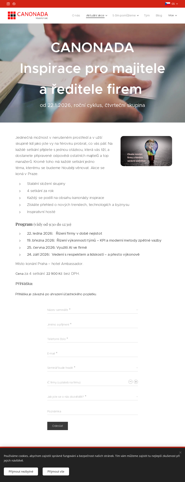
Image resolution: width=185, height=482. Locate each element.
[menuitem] (66, 15)
